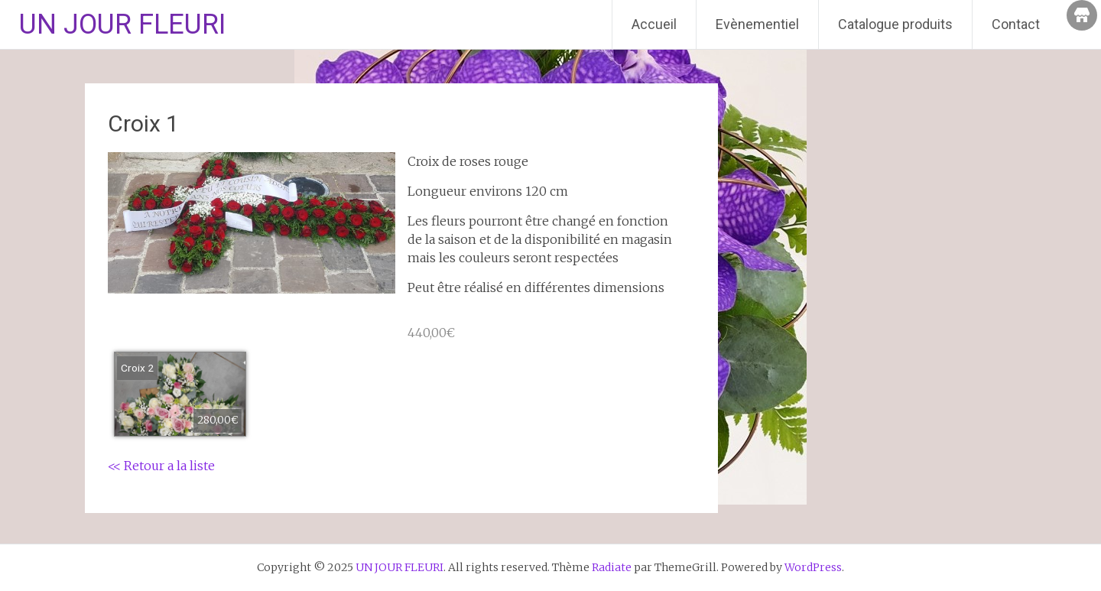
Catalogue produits (895, 24)
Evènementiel (757, 24)
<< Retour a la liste (161, 465)
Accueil (654, 24)
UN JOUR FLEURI (122, 24)
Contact (1016, 24)
